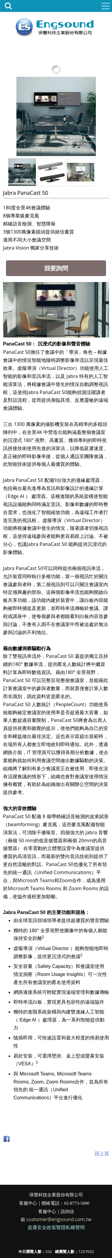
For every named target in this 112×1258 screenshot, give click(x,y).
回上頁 (102, 1153)
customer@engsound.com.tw (58, 1219)
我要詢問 (56, 268)
